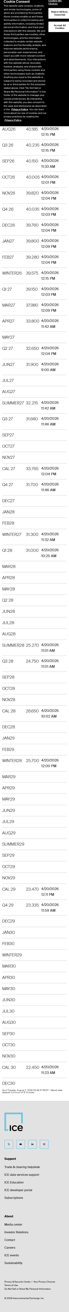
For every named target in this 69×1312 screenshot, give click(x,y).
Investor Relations (16, 1232)
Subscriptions (13, 1198)
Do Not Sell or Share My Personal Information (27, 1288)
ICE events (11, 1255)
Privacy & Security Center (17, 1281)
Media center (13, 1224)
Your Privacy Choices (44, 1281)
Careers (9, 1248)
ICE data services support (21, 1175)
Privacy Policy (19, 100)
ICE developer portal (18, 1190)
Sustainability (13, 1263)
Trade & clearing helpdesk (22, 1167)
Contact (9, 1240)
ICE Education (14, 1182)
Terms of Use (11, 1285)
